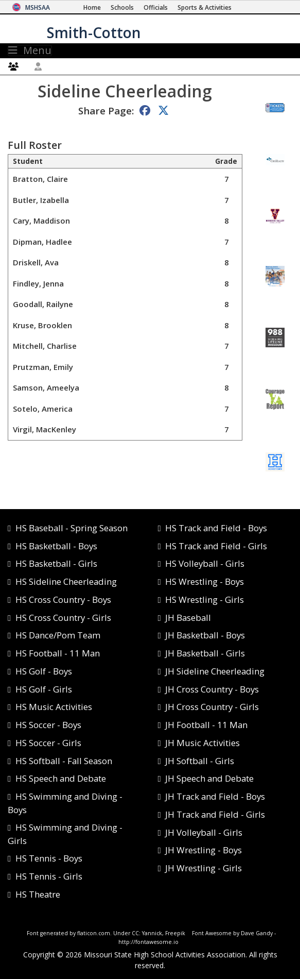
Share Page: (106, 110)
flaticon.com (93, 933)
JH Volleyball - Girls (203, 832)
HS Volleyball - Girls (204, 563)
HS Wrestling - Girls (204, 599)
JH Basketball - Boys (205, 635)
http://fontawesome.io (148, 942)
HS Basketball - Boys (56, 546)
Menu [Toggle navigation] (29, 50)
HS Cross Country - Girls (63, 617)
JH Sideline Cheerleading (214, 671)
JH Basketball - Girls (205, 653)
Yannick (152, 933)
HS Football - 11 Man (57, 653)
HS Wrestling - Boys (204, 581)
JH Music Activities (202, 743)
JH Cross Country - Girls (212, 707)
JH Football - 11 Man (206, 725)
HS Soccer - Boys (48, 725)
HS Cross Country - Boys (63, 599)
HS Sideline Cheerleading (66, 581)
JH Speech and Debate (209, 778)
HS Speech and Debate (60, 778)
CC (135, 933)
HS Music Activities (53, 707)
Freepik (175, 933)
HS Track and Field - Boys (216, 528)
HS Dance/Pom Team (57, 635)
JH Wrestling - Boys (203, 850)
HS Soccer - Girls (48, 743)
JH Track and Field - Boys (215, 796)
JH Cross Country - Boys (212, 689)
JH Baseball (188, 617)
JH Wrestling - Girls (203, 868)
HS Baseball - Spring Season (71, 528)
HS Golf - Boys (43, 671)
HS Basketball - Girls (56, 563)
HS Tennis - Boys (48, 858)
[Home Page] (92, 7)
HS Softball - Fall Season (63, 761)
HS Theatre (37, 894)
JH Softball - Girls (199, 761)
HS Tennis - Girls (48, 876)
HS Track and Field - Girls (216, 546)
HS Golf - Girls (43, 689)
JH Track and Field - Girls (215, 814)
